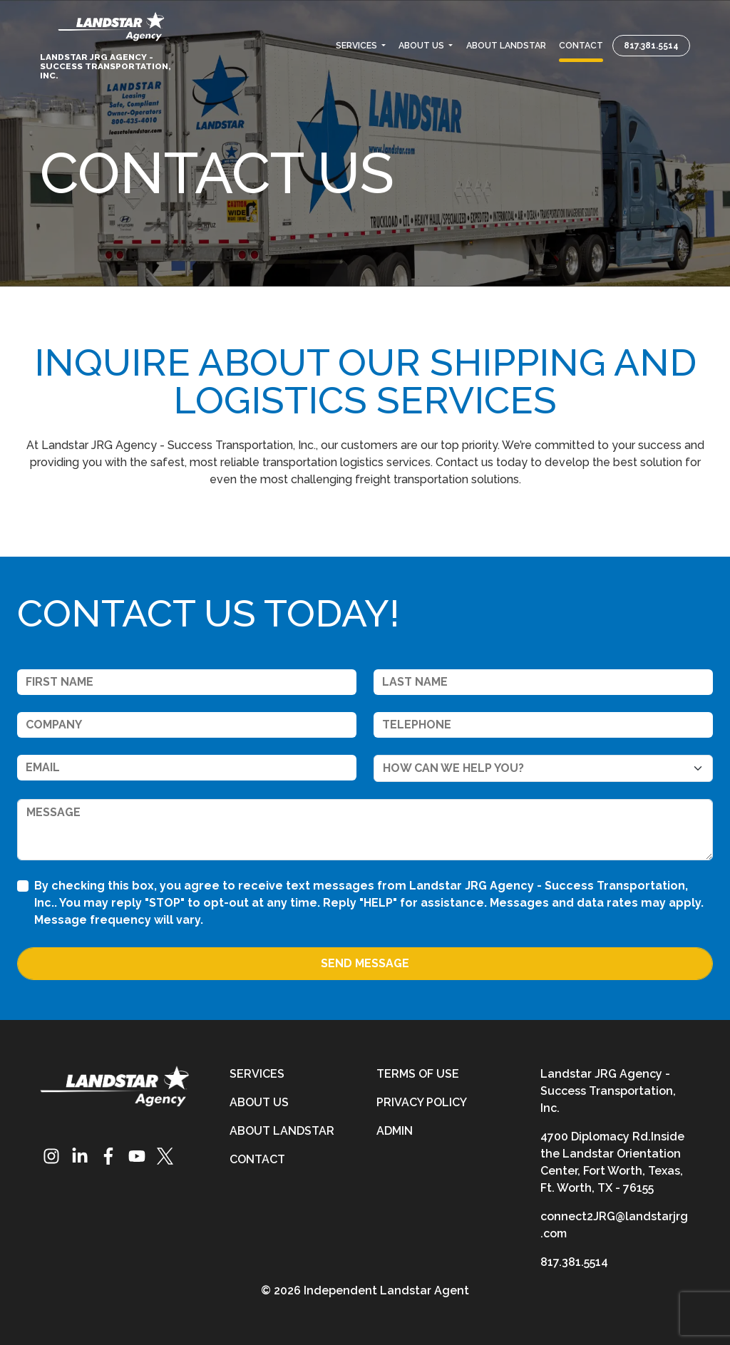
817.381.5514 (651, 45)
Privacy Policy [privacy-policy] (421, 1102)
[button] (360, 45)
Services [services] (257, 1074)
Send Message (365, 963)
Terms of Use (417, 1074)
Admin (394, 1131)
